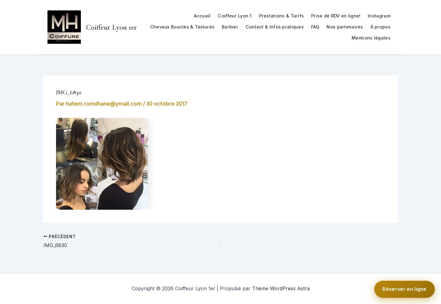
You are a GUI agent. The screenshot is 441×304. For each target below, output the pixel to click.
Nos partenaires (344, 26)
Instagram (379, 15)
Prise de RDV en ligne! (335, 15)
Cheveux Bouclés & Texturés (182, 26)
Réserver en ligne (405, 289)
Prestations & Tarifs (281, 15)
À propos (380, 26)
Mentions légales (371, 37)
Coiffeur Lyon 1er (111, 27)
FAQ (315, 26)
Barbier (230, 26)
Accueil (202, 15)
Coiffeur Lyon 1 (234, 15)
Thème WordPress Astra (281, 288)
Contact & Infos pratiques (275, 26)
